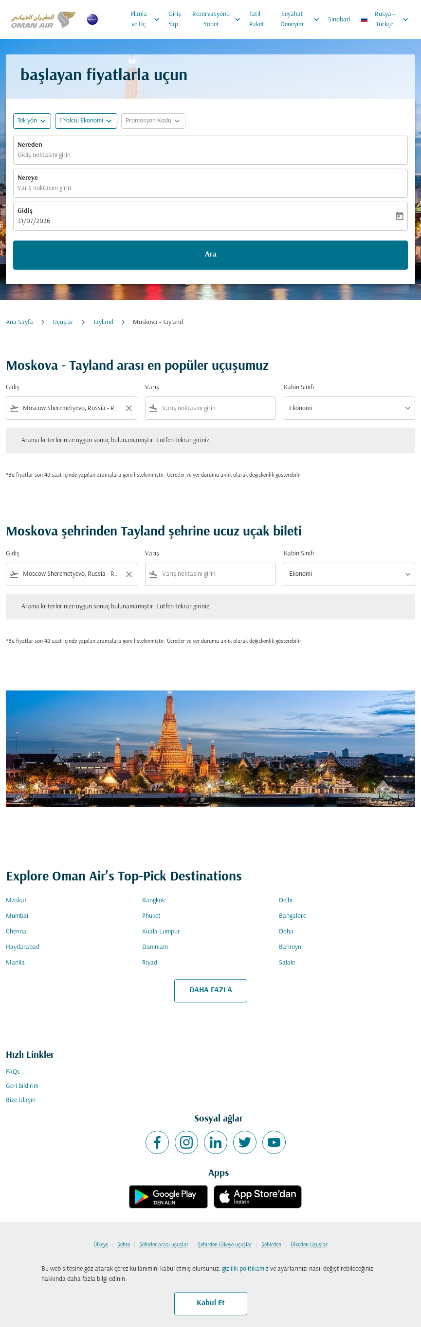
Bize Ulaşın (21, 1100)
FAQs (13, 1072)
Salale (287, 962)
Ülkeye (100, 1245)
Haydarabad (22, 947)
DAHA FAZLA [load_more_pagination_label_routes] (210, 990)
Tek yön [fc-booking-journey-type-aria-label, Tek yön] (27, 120)
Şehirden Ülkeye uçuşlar (225, 1245)
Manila (15, 962)
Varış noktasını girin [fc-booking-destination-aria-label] (44, 188)
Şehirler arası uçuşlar (163, 1245)
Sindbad (339, 19)
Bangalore (292, 916)
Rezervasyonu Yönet (218, 19)
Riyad (149, 962)
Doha (286, 931)
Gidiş (25, 211)
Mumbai (17, 916)
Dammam (155, 947)
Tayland (103, 322)
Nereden (30, 145)
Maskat (16, 900)
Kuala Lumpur (161, 931)
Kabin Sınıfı (299, 387)
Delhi (286, 900)
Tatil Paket (256, 19)
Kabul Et (211, 1303)
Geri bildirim (22, 1086)
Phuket (151, 916)
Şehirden (271, 1245)
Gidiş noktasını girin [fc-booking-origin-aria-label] (44, 155)
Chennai (17, 931)
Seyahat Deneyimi (302, 19)
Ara (211, 255)
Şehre (123, 1245)
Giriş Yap (174, 19)
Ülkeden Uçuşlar (309, 1245)
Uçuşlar (63, 322)
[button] (86, 121)
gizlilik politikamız (245, 1269)
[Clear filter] (128, 408)
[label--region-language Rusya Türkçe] (385, 19)
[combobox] (71, 408)
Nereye (28, 178)
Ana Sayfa (19, 322)
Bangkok (153, 900)
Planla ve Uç (147, 19)
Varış (152, 387)
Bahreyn (290, 947)
